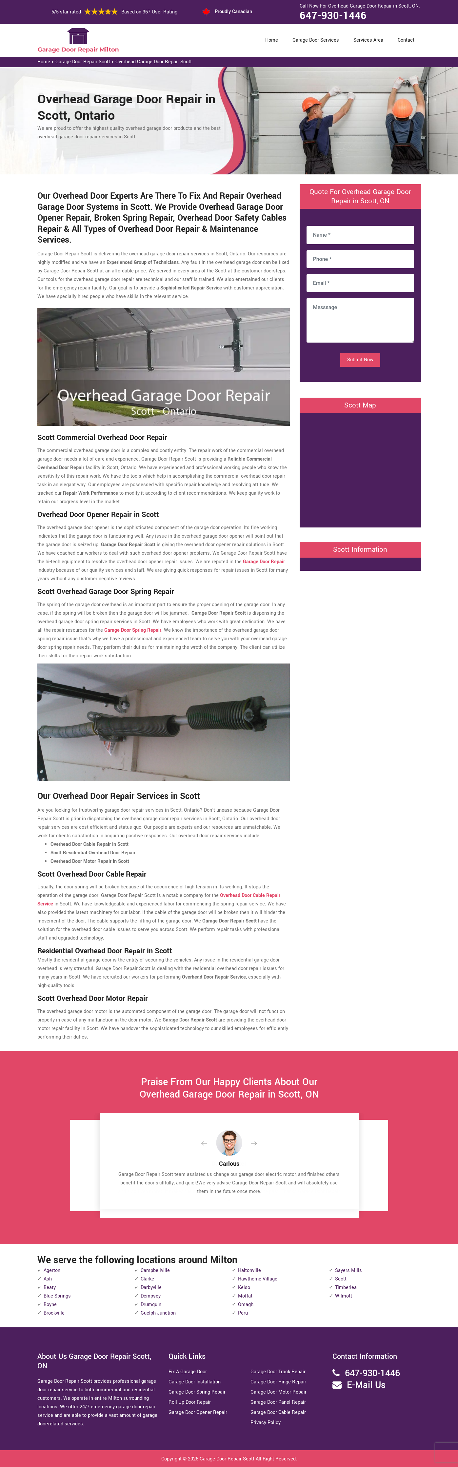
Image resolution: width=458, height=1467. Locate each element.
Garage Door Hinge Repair (278, 1381)
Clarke (147, 1279)
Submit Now (360, 359)
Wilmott (343, 1296)
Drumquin (151, 1304)
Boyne (50, 1304)
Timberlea (346, 1287)
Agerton (52, 1270)
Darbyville (151, 1287)
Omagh (245, 1304)
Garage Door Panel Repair (278, 1402)
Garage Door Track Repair (278, 1371)
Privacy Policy (265, 1422)
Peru (243, 1313)
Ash (48, 1279)
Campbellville (155, 1270)
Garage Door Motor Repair (278, 1392)
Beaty (50, 1287)
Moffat (245, 1296)
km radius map (360, 469)
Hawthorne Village (257, 1279)
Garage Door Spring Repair (197, 1392)
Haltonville (249, 1270)
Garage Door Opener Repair (198, 1412)
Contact (406, 40)
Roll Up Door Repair (190, 1402)
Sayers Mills (348, 1270)
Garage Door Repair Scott (82, 61)
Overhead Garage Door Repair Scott (153, 61)
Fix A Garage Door (188, 1371)
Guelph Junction (158, 1313)
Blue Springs (57, 1296)
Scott (341, 1279)
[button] (209, 1144)
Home (271, 40)
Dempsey (151, 1296)
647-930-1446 (333, 16)
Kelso (244, 1287)
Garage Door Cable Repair (278, 1412)
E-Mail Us (366, 1385)
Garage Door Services (315, 40)
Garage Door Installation (195, 1381)
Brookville (54, 1313)
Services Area (368, 40)
